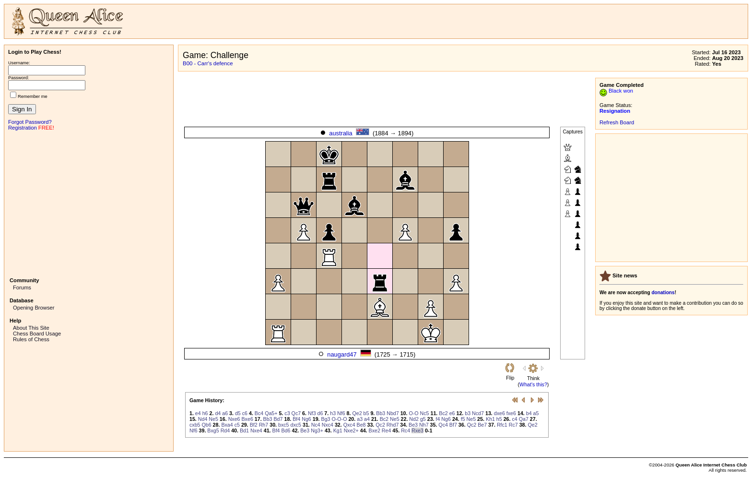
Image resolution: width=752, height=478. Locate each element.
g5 (423, 419)
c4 (514, 419)
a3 (360, 419)
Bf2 (254, 425)
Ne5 (213, 419)
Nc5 (424, 413)
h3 (333, 413)
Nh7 (424, 425)
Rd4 (225, 430)
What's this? (533, 384)
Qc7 (296, 413)
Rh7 (264, 425)
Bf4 (296, 419)
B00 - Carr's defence (208, 63)
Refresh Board (616, 122)
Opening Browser (33, 308)
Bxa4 (227, 425)
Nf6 (341, 413)
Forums (22, 287)
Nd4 (203, 419)
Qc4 (443, 425)
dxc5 (295, 425)
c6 (244, 413)
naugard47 (341, 354)
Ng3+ (317, 430)
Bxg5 (213, 430)
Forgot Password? (30, 122)
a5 (536, 413)
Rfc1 (502, 425)
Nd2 (414, 419)
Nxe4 (256, 430)
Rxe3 (417, 430)
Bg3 (325, 419)
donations (662, 292)
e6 (452, 413)
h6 (205, 413)
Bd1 (244, 430)
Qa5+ (271, 413)
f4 (438, 419)
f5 (463, 419)
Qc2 (380, 425)
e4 (198, 413)
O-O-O (339, 419)
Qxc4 (349, 425)
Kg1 (337, 430)
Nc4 (315, 425)
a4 (367, 419)
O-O (413, 413)
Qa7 (524, 419)
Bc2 (443, 413)
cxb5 (194, 425)
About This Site (31, 328)
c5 (237, 425)
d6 (320, 413)
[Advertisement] (88, 203)
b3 (467, 413)
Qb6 (206, 425)
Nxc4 (327, 425)
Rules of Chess (31, 339)
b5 (366, 413)
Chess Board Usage (37, 333)
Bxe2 (374, 430)
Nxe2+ (351, 430)
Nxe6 (234, 419)
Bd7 (278, 419)
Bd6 (286, 430)
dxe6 (499, 413)
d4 (218, 413)
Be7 (482, 425)
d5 (238, 413)
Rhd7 (393, 425)
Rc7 (513, 425)
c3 (287, 413)
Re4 (386, 430)
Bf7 (453, 425)
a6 (225, 413)
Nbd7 (393, 413)
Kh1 (490, 419)
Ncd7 (478, 413)
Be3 (413, 425)
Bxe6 (247, 419)
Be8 (361, 425)
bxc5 (283, 425)
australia (340, 133)
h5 (499, 419)
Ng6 (306, 419)
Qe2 (357, 413)
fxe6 (511, 413)
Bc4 (259, 413)
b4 (529, 413)
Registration (22, 128)
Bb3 (380, 413)
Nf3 (312, 413)
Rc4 (405, 430)
